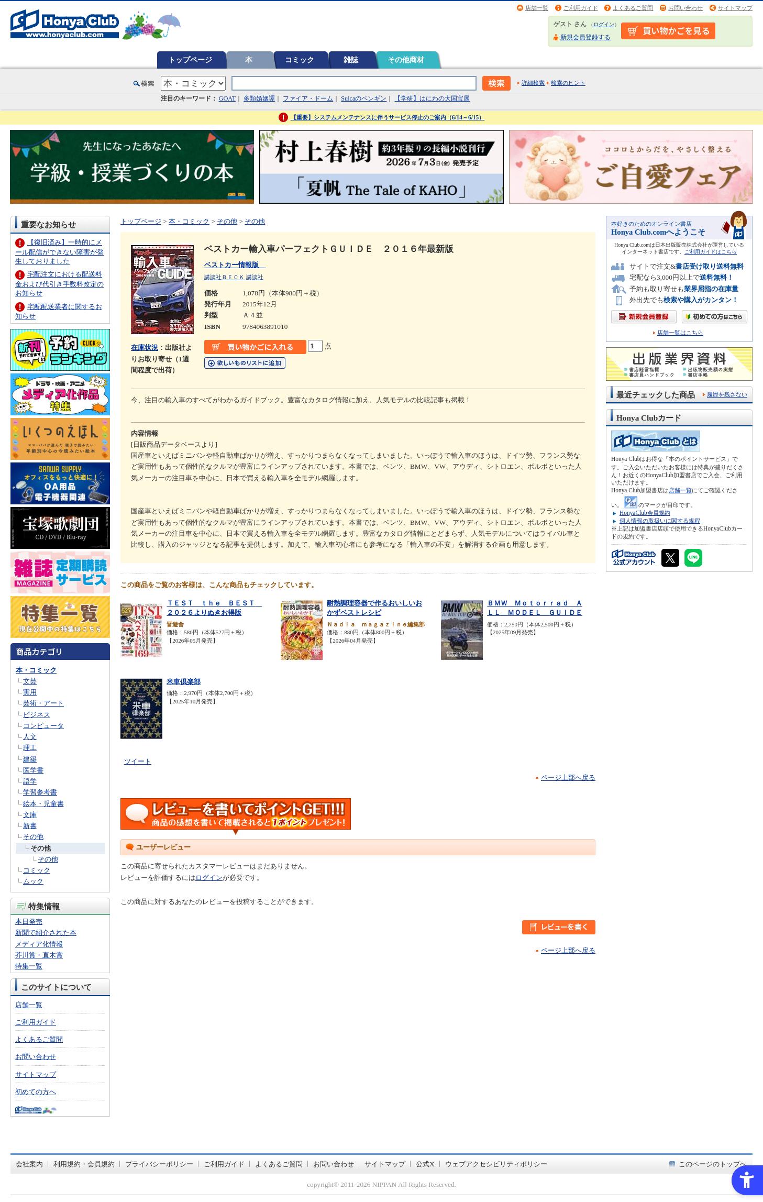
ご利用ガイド (580, 8)
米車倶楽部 (184, 682)
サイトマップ (735, 8)
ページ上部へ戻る (568, 777)
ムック (33, 881)
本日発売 (28, 921)
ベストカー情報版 (235, 265)
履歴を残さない (727, 394)
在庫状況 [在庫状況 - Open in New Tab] (144, 347)
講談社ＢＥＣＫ (224, 277)
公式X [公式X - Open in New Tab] (425, 1164)
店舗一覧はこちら (680, 333)
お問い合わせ (685, 8)
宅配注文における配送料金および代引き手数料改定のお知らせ (59, 283)
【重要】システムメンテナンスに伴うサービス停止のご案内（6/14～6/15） (388, 117)
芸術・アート (43, 703)
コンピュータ (43, 726)
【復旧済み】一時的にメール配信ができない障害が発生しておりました (59, 251)
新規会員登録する (585, 37)
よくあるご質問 (633, 8)
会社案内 (29, 1164)
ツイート (137, 761)
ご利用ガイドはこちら (710, 252)
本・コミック (36, 670)
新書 (30, 826)
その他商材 (406, 60)
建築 (30, 759)
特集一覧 (28, 966)
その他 (33, 837)
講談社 (254, 277)
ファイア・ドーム (308, 98)
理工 (30, 748)
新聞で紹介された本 (45, 932)
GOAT (227, 98)
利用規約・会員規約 (84, 1164)
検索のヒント (568, 83)
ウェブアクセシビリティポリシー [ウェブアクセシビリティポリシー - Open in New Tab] (496, 1164)
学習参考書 (40, 792)
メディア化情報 (39, 944)
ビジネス (36, 715)
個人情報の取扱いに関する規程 (660, 520)
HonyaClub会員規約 (645, 513)
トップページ (190, 60)
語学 (30, 781)
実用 (30, 692)
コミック (299, 60)
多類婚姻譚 (259, 98)
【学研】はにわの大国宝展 (432, 98)
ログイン (603, 24)
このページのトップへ (713, 1164)
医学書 (33, 770)
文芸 (30, 681)
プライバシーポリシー (159, 1164)
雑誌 (351, 60)
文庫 (30, 815)
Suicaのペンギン (363, 98)
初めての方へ (35, 1092)
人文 (30, 737)
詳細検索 (533, 83)
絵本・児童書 (43, 804)
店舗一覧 (536, 8)
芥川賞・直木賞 (39, 955)
